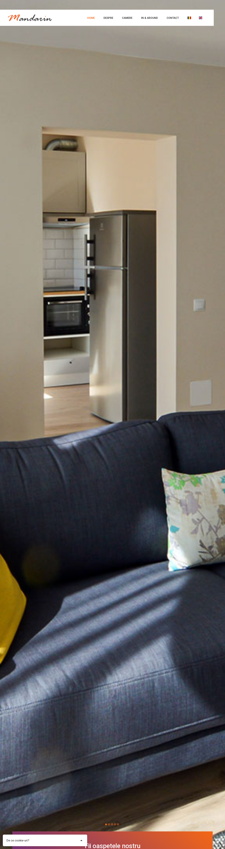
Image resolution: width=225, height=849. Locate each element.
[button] (106, 824)
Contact (173, 18)
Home (91, 18)
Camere (127, 18)
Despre (108, 18)
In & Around (149, 18)
